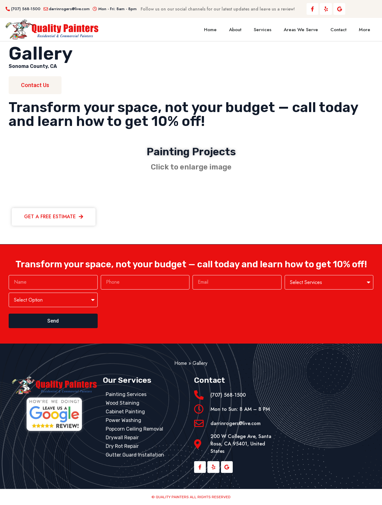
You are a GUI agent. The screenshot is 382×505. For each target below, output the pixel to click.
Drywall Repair (122, 437)
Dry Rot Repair (122, 446)
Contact (338, 29)
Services (262, 29)
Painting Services (126, 394)
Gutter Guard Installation (135, 455)
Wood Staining (122, 403)
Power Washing (123, 420)
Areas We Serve (301, 29)
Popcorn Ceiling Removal (134, 429)
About (235, 29)
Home (210, 29)
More (364, 29)
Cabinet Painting (125, 412)
